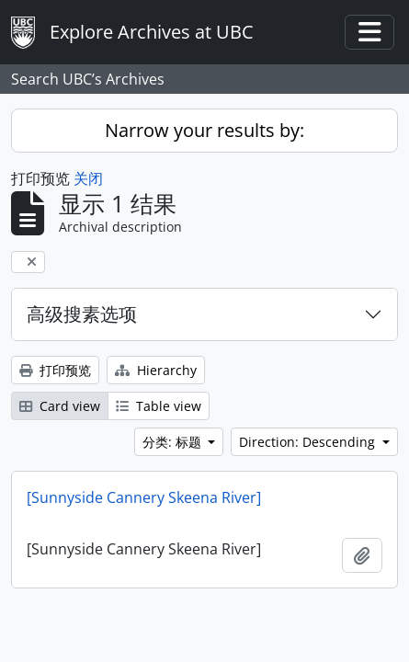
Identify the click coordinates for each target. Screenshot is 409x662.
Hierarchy (156, 370)
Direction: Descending (309, 442)
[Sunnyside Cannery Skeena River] (144, 497)
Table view (158, 406)
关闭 (88, 178)
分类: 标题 (173, 442)
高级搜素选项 (82, 314)
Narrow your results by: (204, 130)
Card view (59, 406)
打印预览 (55, 370)
